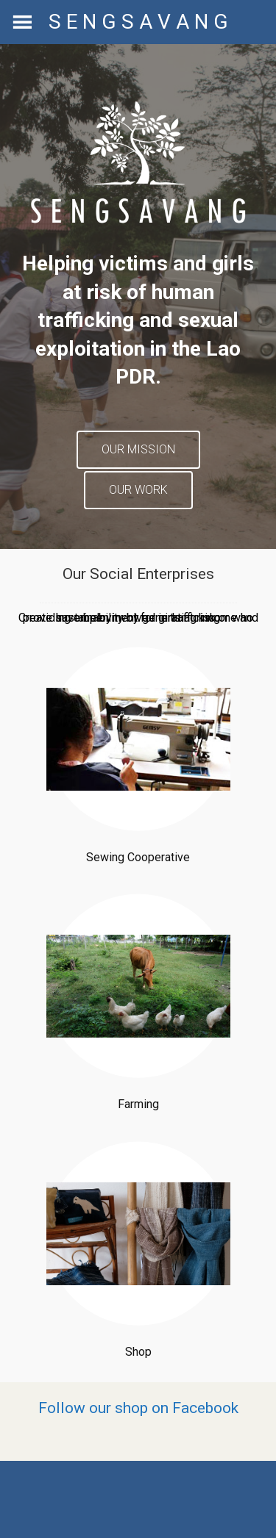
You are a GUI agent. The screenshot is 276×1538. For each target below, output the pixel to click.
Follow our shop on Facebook (138, 1408)
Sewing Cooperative (138, 857)
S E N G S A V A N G (138, 22)
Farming (138, 1104)
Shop (138, 1352)
